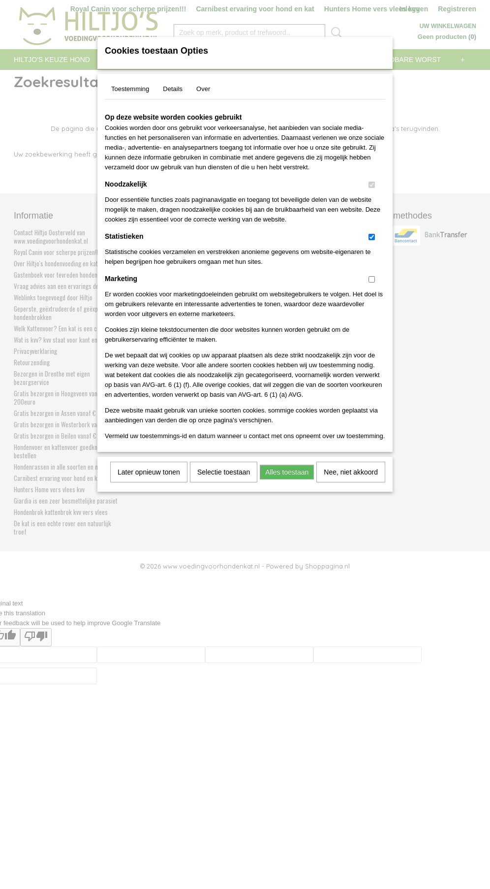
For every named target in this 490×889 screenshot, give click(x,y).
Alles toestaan (286, 472)
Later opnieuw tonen (149, 472)
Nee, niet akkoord (351, 472)
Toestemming (130, 89)
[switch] (371, 185)
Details (173, 89)
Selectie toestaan (223, 472)
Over (203, 89)
